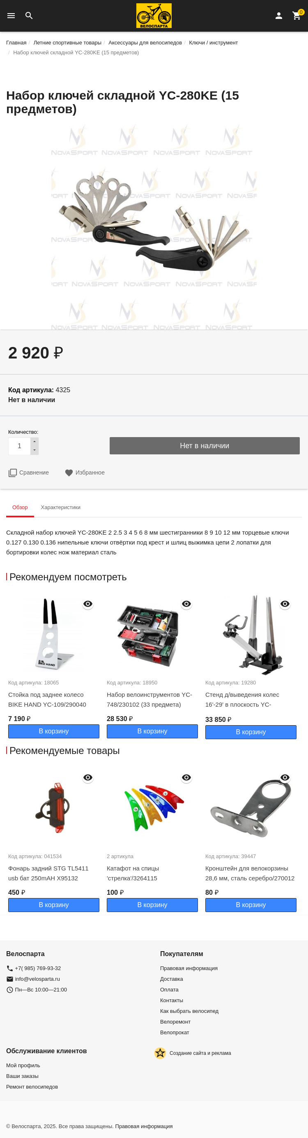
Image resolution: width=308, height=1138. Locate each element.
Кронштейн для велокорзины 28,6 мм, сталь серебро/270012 (249, 873)
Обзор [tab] (20, 507)
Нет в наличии (204, 446)
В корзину (54, 731)
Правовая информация (189, 968)
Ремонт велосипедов (32, 1087)
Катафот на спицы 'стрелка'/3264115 (133, 873)
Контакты (171, 1000)
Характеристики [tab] (60, 507)
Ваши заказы (22, 1076)
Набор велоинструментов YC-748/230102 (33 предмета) (149, 699)
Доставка (171, 979)
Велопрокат (174, 1032)
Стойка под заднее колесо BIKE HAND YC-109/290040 (47, 699)
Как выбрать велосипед (189, 1011)
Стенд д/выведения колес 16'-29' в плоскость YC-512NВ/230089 (242, 704)
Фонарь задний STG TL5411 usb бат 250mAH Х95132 (48, 873)
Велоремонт (175, 1022)
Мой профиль (23, 1065)
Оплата (169, 990)
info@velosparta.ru (37, 979)
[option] (55, 665)
